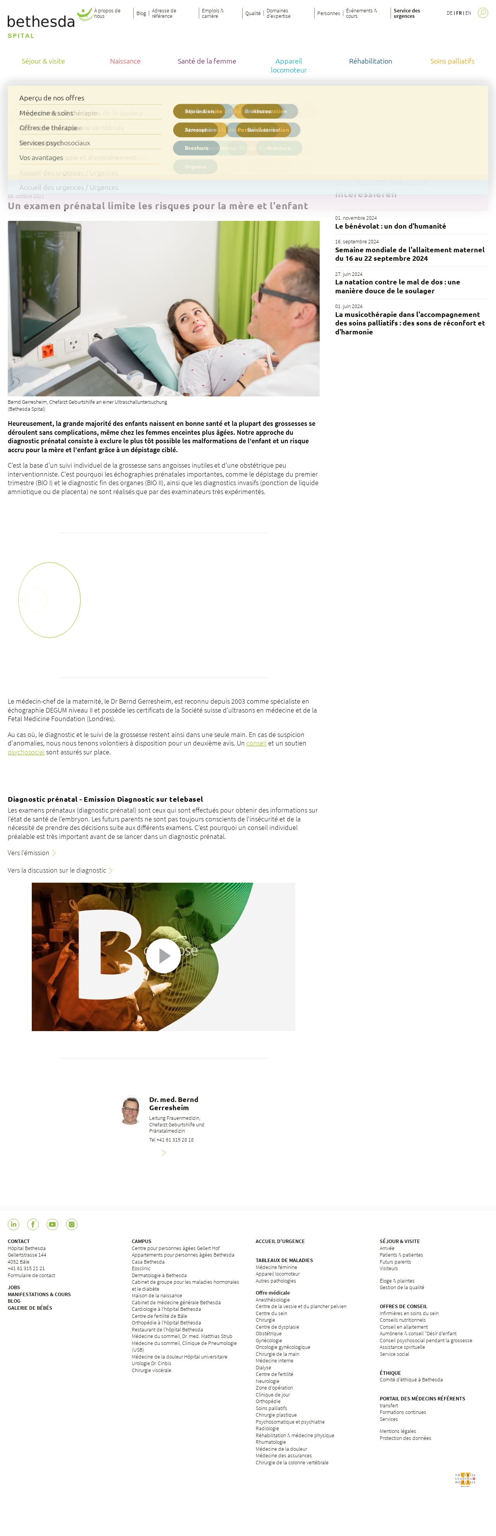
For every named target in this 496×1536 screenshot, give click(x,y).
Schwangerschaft (31, 181)
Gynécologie (269, 1340)
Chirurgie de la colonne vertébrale (292, 1462)
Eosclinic (141, 1268)
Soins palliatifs (271, 1408)
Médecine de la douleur (281, 1448)
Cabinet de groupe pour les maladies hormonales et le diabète (185, 1285)
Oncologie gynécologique (283, 1346)
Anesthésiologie (273, 1299)
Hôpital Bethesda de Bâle (34, 99)
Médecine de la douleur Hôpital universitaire (179, 1356)
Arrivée (387, 1248)
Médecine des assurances (284, 1455)
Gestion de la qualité (402, 1287)
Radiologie (267, 1428)
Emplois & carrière (213, 13)
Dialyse (263, 1367)
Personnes (328, 13)
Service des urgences (407, 13)
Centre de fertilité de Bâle (159, 1315)
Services (389, 1418)
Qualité (253, 13)
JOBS (14, 1287)
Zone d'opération (274, 1387)
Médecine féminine (276, 1267)
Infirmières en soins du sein (409, 1313)
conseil (256, 743)
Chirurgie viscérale (151, 1370)
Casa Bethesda (148, 1261)
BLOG (14, 1300)
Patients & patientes (401, 1254)
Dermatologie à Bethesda (159, 1275)
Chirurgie (265, 1319)
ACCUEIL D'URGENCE (280, 1241)
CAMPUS (142, 1241)
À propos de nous (107, 13)
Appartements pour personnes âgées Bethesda (183, 1254)
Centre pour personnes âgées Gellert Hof (176, 1248)
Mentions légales (398, 1431)
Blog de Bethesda (91, 99)
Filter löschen (456, 150)
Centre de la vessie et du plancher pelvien (301, 1306)
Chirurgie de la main (277, 1353)
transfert (389, 1405)
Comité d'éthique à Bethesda (411, 1379)
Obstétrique (269, 1333)
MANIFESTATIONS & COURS (39, 1294)
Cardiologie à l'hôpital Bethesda (166, 1308)
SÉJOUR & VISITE (400, 1241)
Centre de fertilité (274, 1374)
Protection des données (405, 1437)
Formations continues (403, 1412)
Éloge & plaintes (397, 1280)
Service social (394, 1353)
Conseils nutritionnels (403, 1319)
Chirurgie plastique (276, 1414)
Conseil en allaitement (404, 1326)
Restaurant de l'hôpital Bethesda (167, 1329)
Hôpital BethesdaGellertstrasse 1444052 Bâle (27, 1255)
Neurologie (267, 1381)
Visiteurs (389, 1268)
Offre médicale (273, 1292)
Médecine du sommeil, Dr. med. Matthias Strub (182, 1336)
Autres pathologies (276, 1280)
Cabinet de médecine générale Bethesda (176, 1302)
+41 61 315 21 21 (26, 1268)
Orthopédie (268, 1401)
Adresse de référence (164, 13)
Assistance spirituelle (402, 1346)
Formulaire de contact (31, 1275)
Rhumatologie (271, 1441)
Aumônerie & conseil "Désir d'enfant (418, 1333)
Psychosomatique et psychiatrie (290, 1421)
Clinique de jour (273, 1394)
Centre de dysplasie (277, 1326)
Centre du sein (271, 1313)
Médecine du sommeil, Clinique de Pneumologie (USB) (184, 1346)
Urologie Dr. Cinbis (151, 1363)
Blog (141, 13)
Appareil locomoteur (278, 1273)
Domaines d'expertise (279, 13)
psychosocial (26, 751)
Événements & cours (361, 13)
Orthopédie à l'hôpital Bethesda (166, 1322)
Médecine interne (274, 1360)
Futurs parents (395, 1261)
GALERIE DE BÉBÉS (30, 1307)
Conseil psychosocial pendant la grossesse (426, 1340)
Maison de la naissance (157, 1295)
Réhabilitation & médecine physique (295, 1435)
